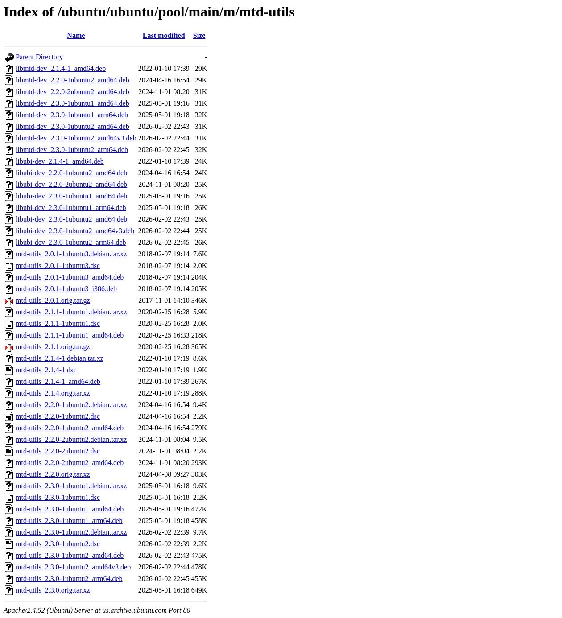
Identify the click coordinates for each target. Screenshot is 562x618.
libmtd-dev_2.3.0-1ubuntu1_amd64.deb (72, 103)
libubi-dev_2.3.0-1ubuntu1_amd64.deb (71, 196)
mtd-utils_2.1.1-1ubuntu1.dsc (58, 323)
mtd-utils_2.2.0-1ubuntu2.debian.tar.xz (71, 404)
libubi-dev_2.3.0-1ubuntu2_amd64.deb (71, 219)
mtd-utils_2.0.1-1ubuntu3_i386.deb (66, 289)
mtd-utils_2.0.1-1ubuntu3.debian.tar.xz (71, 254)
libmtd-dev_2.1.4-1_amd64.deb (61, 68)
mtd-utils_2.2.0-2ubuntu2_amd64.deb (70, 462)
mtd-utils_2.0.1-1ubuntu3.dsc (58, 265)
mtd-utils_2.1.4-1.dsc (46, 370)
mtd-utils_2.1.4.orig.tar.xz (53, 393)
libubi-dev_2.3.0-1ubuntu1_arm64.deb (71, 207)
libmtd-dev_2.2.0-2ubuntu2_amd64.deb (72, 91)
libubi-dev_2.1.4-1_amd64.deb (60, 161)
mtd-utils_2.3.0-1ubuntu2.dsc (58, 544)
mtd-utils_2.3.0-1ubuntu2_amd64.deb (70, 555)
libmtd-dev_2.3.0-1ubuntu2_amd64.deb (72, 126)
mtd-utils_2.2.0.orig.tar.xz (53, 474)
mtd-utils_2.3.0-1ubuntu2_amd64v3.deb (73, 567)
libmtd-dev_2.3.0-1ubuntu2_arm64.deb (72, 149)
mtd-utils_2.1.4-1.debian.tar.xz (59, 358)
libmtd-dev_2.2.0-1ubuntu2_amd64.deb (72, 80)
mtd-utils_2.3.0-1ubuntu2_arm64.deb (69, 578)
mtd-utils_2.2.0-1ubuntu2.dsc (58, 416)
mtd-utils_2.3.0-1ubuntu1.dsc (58, 497)
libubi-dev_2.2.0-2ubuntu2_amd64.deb (71, 184)
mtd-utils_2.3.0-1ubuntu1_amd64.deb (70, 509)
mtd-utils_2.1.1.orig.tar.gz (53, 346)
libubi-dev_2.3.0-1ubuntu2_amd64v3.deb (75, 231)
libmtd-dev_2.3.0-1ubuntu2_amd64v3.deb (76, 138)
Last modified (164, 35)
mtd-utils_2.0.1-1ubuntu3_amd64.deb (70, 277)
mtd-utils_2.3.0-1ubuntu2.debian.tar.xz (71, 532)
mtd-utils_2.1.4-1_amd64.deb (58, 381)
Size (199, 35)
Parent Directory (39, 57)
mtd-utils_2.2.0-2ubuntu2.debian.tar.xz (71, 439)
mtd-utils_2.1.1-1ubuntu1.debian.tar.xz (71, 312)
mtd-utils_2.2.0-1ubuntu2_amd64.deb (70, 428)
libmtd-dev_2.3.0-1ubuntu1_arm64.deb (72, 115)
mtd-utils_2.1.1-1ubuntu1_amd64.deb (70, 335)
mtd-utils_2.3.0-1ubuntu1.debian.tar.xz (71, 486)
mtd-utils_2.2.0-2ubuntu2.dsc (58, 451)
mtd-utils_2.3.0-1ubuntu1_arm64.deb (69, 520)
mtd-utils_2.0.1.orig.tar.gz (53, 300)
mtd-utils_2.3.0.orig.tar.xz (53, 590)
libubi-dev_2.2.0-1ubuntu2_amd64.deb (71, 173)
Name (76, 35)
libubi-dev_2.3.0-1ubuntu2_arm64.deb (71, 242)
